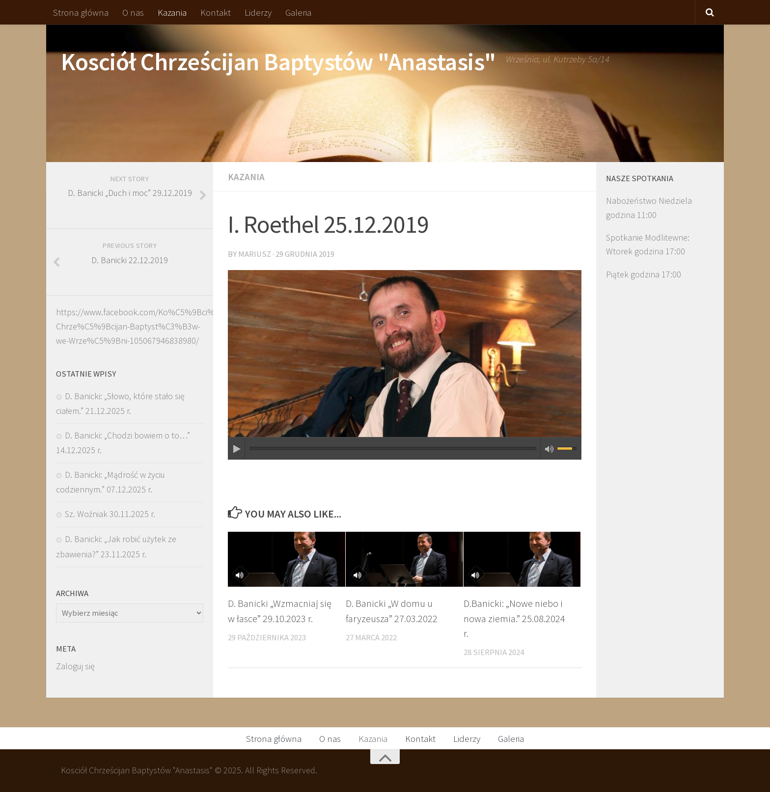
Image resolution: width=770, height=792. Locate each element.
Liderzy (258, 12)
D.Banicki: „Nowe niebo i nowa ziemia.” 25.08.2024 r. (514, 618)
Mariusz (254, 254)
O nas (133, 12)
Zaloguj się (75, 666)
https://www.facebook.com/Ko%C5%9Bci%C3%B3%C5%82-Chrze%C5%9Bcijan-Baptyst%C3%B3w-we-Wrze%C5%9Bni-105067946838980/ (166, 326)
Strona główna (81, 12)
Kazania (172, 12)
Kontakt (215, 12)
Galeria (298, 12)
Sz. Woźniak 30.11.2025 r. (110, 513)
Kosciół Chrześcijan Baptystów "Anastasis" (278, 61)
